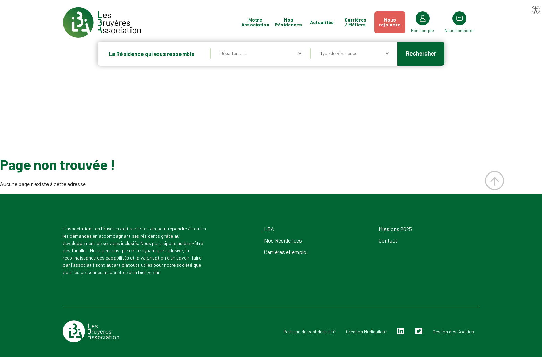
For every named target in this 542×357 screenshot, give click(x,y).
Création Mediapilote (366, 331)
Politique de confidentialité (309, 331)
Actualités (322, 22)
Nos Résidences (288, 22)
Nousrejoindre (389, 22)
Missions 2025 (395, 229)
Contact (388, 240)
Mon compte (422, 30)
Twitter (418, 331)
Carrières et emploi (286, 251)
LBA (269, 229)
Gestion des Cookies (453, 331)
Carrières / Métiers (355, 22)
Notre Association (255, 22)
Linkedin (400, 331)
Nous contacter (459, 30)
